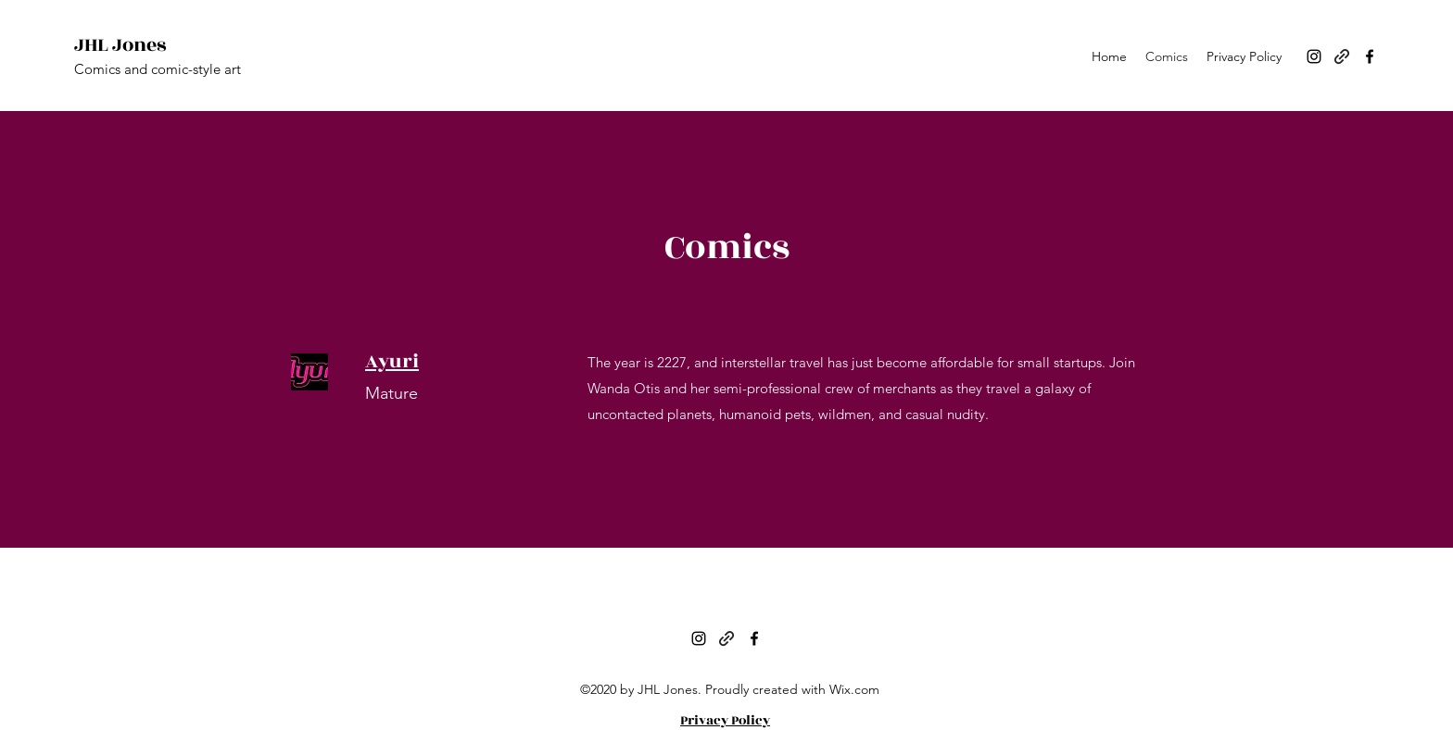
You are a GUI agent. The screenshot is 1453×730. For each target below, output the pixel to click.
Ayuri (392, 361)
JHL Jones (120, 45)
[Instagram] (1314, 56)
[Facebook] (1369, 56)
